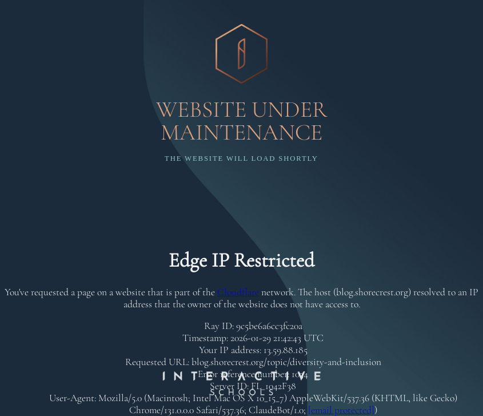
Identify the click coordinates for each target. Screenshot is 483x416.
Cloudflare (238, 292)
